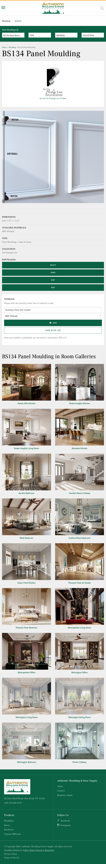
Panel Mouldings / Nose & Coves (16, 241)
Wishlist (18, 20)
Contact (61, 790)
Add (53, 322)
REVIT (53, 264)
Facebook (65, 820)
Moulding (6, 20)
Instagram (66, 825)
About (60, 786)
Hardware (9, 829)
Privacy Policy (10, 853)
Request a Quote (65, 795)
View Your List (53, 330)
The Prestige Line (9, 252)
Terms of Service (11, 857)
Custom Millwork (12, 833)
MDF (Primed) (8, 231)
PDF (53, 287)
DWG (53, 272)
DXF (53, 279)
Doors (7, 825)
